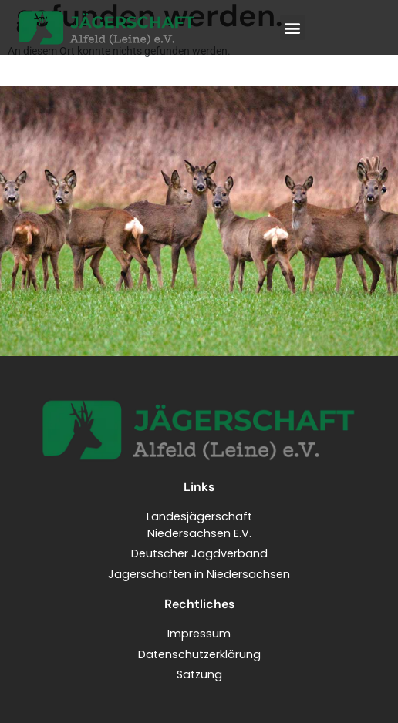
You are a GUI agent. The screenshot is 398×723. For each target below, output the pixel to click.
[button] (292, 27)
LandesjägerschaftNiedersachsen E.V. (199, 525)
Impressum (199, 633)
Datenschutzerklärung (199, 654)
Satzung (199, 674)
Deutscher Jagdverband (199, 553)
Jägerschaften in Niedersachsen (199, 574)
